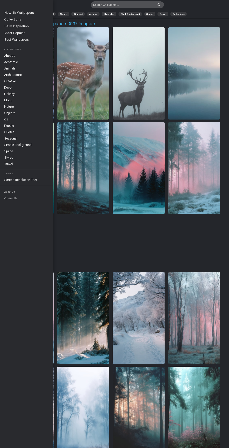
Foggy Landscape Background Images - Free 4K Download (21, 6)
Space (149, 14)
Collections (179, 14)
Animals (93, 14)
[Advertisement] (111, 243)
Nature (63, 14)
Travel (163, 14)
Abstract (78, 14)
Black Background (130, 14)
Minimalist (109, 14)
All (52, 14)
